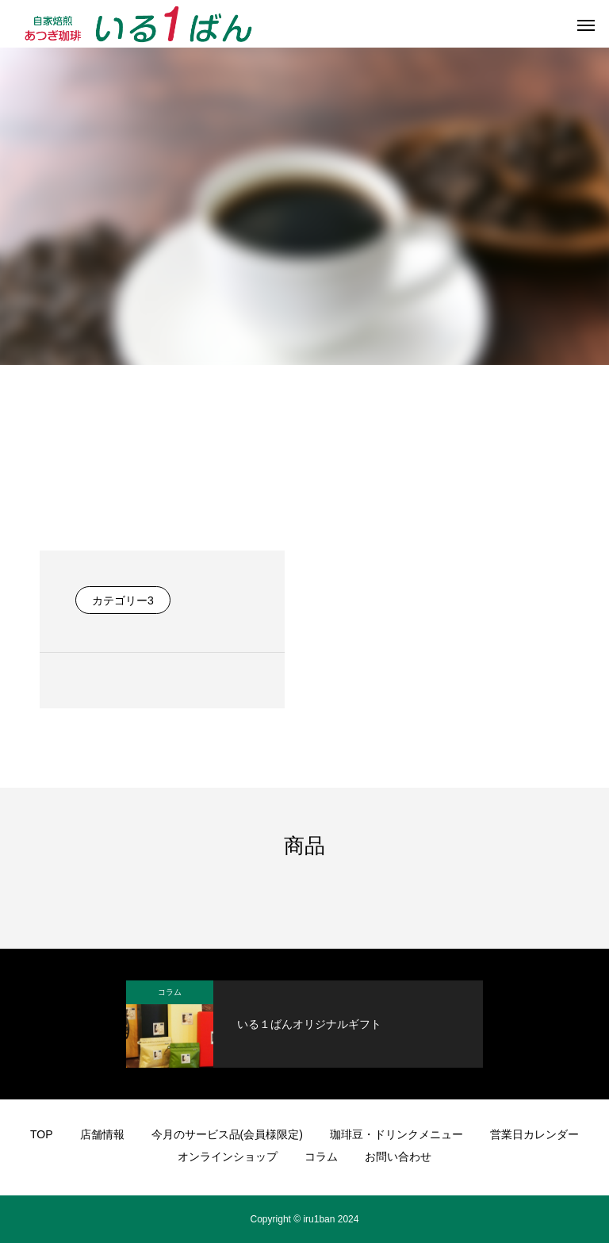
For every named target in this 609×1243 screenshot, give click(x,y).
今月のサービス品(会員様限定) (227, 1134)
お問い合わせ (398, 1156)
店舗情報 (102, 1134)
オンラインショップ (228, 1156)
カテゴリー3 (123, 600)
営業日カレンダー (534, 1134)
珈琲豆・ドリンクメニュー (396, 1134)
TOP (41, 1134)
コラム (170, 992)
